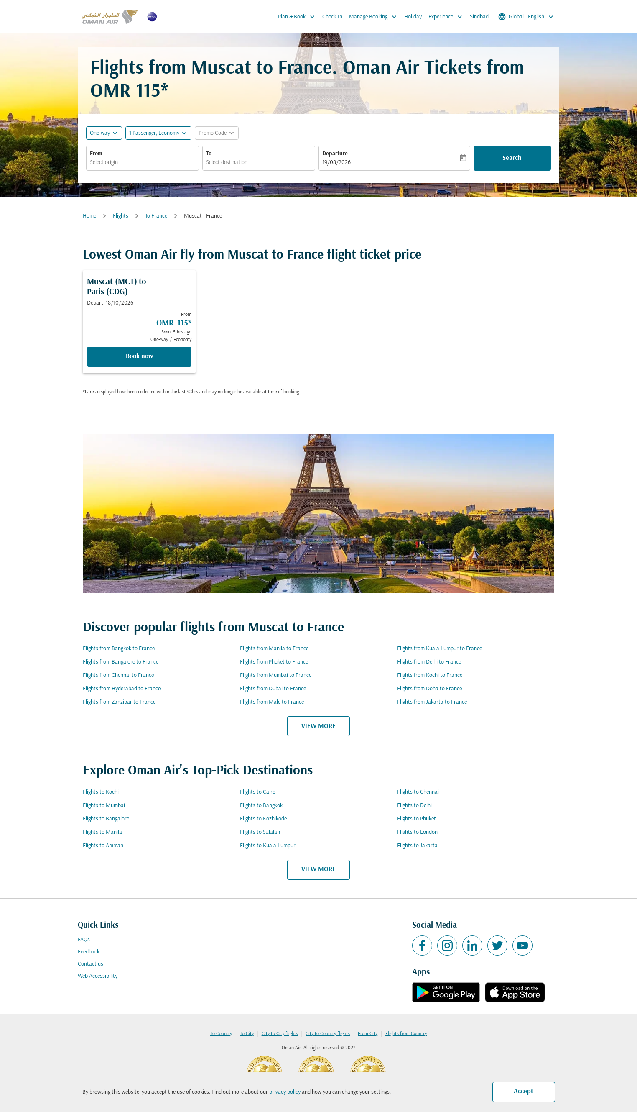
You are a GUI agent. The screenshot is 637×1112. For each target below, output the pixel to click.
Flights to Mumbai (104, 805)
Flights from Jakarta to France (432, 702)
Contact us (90, 964)
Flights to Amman (103, 846)
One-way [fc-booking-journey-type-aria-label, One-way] (100, 133)
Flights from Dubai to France (273, 689)
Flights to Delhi (414, 805)
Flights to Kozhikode (263, 819)
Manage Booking (375, 17)
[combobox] (142, 162)
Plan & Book (298, 17)
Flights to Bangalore (106, 819)
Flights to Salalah (260, 832)
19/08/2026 (336, 162)
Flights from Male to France (272, 702)
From (96, 154)
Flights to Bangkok (261, 805)
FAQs (84, 940)
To (208, 154)
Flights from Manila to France (274, 649)
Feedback (88, 952)
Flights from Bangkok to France (119, 649)
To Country (221, 1033)
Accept (523, 1091)
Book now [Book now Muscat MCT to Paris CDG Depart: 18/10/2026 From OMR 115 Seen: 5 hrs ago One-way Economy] (139, 356)
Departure (335, 154)
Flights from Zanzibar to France (119, 702)
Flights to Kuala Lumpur (268, 846)
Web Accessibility (97, 976)
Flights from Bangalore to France (120, 662)
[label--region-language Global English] (526, 17)
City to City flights (280, 1033)
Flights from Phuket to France (274, 662)
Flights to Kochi (101, 792)
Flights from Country (406, 1033)
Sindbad (479, 17)
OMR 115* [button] (129, 92)
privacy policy (285, 1092)
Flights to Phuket (416, 819)
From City (367, 1033)
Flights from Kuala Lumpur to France (439, 649)
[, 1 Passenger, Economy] (154, 133)
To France (156, 216)
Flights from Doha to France (429, 689)
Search (512, 158)
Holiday (413, 17)
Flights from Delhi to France (429, 662)
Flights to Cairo (257, 792)
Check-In (332, 17)
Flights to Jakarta (417, 846)
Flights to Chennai (418, 792)
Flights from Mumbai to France (275, 675)
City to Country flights (328, 1033)
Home (89, 216)
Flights (120, 216)
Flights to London (417, 832)
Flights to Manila (102, 832)
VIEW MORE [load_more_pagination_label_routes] (318, 726)
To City (247, 1033)
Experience (447, 17)
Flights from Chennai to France (118, 675)
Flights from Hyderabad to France (122, 689)
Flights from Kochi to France (429, 675)
